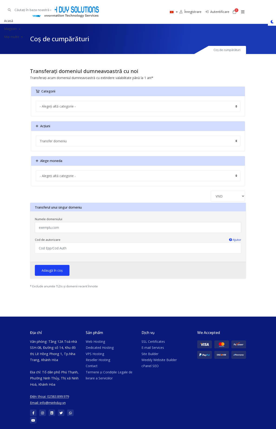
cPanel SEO (150, 366)
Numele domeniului (48, 219)
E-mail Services (152, 347)
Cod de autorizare (138, 240)
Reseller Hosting (98, 360)
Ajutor (235, 240)
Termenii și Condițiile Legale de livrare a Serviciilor (109, 375)
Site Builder (149, 354)
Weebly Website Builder (159, 360)
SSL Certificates (153, 341)
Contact (92, 366)
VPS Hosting (95, 354)
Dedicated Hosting (100, 347)
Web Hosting (95, 341)
